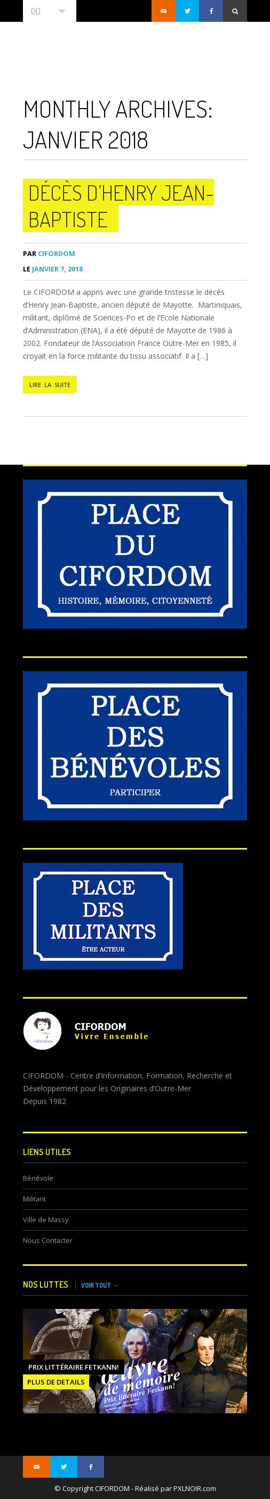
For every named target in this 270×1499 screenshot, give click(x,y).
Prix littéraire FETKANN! (73, 1367)
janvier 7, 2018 (53, 269)
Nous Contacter (48, 1240)
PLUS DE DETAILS (56, 1382)
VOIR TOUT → (99, 1285)
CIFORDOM (49, 253)
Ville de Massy (45, 1219)
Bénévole (38, 1178)
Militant (34, 1199)
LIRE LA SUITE (49, 385)
